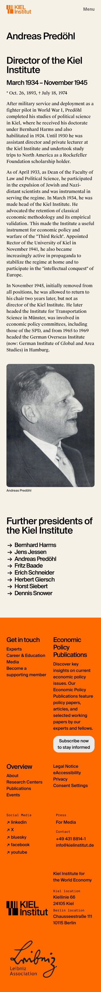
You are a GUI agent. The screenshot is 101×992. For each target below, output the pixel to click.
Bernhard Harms (35, 545)
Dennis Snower (33, 593)
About (12, 775)
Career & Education (25, 655)
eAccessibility (67, 773)
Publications (18, 788)
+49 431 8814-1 (71, 839)
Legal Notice (65, 766)
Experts (14, 649)
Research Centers (24, 782)
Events (13, 795)
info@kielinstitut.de (75, 845)
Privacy (60, 779)
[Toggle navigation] (89, 9)
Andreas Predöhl (35, 559)
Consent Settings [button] (70, 785)
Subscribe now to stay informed (74, 744)
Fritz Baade (29, 565)
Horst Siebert (31, 586)
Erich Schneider (34, 572)
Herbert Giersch (35, 579)
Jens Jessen (30, 552)
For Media (66, 822)
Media (12, 662)
